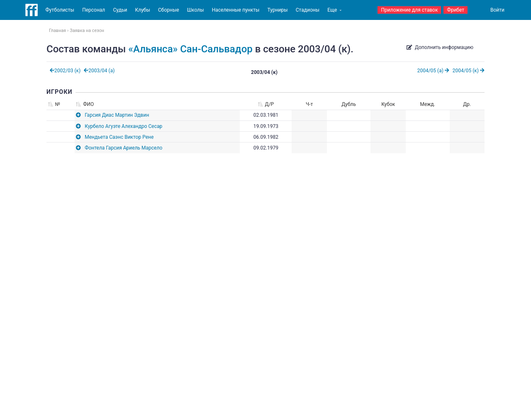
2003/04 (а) (99, 71)
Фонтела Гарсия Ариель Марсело (123, 148)
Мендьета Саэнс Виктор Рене (119, 137)
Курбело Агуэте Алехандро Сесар (123, 126)
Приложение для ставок (409, 10)
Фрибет (455, 10)
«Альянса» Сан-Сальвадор (190, 49)
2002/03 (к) (65, 71)
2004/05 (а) (433, 71)
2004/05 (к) (469, 71)
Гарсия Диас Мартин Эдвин (117, 115)
